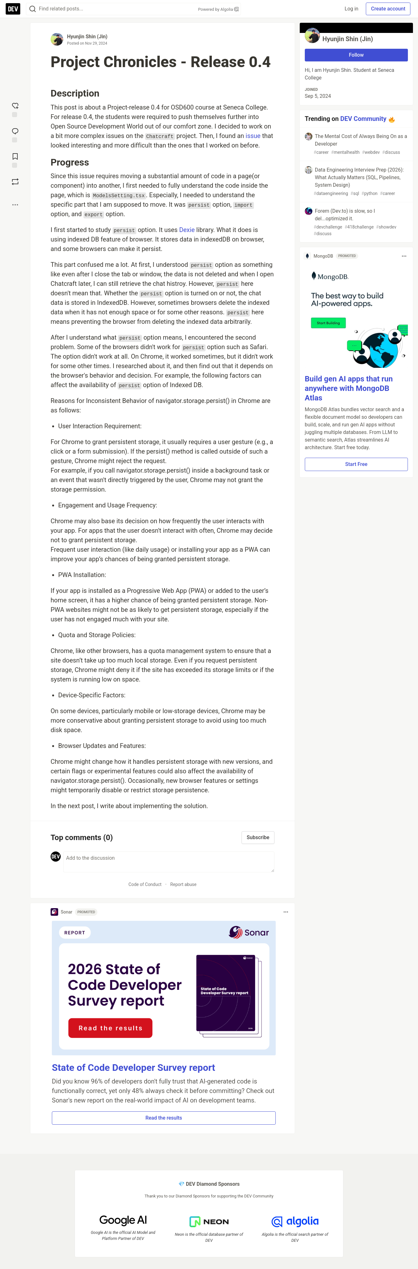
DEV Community (363, 119)
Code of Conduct (145, 884)
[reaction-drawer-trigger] (15, 109)
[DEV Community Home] (13, 9)
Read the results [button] (163, 1118)
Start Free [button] (356, 464)
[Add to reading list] (15, 160)
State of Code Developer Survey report (133, 1067)
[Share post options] (15, 204)
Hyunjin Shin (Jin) (87, 37)
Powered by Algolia (218, 9)
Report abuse (183, 884)
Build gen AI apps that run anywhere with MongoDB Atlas (349, 388)
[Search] (32, 9)
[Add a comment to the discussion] (169, 862)
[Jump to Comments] (15, 134)
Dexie (187, 230)
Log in (351, 9)
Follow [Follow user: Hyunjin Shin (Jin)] (356, 55)
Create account (388, 9)
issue (253, 136)
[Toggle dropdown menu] (286, 912)
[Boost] (15, 181)
